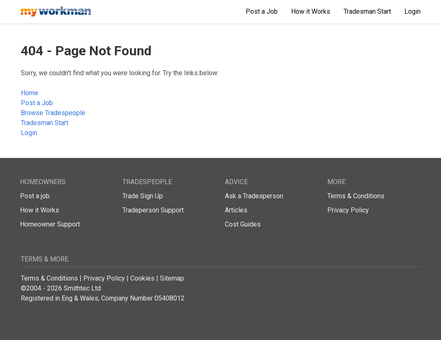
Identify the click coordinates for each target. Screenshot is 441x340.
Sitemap (172, 278)
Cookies (142, 278)
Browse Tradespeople (53, 113)
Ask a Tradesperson (254, 196)
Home (29, 93)
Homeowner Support (50, 224)
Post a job (35, 196)
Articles (236, 210)
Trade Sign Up (142, 196)
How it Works (39, 210)
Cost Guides (243, 224)
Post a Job (37, 103)
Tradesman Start (44, 123)
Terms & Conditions (355, 196)
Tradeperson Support (153, 210)
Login (29, 133)
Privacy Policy (348, 210)
